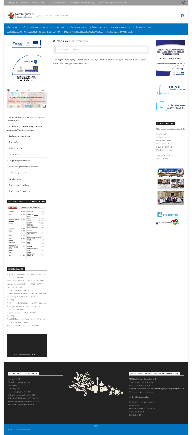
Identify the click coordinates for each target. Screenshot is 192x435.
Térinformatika (15, 179)
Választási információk (119, 32)
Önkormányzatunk (34, 27)
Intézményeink (75, 27)
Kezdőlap (10, 2)
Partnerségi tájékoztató (19, 172)
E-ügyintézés (14, 142)
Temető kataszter (15, 154)
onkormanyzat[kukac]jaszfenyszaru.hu (169, 388)
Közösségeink (97, 27)
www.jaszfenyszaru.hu (144, 391)
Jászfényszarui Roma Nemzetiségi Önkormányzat (34, 32)
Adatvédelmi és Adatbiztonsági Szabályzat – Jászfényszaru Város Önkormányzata (25, 128)
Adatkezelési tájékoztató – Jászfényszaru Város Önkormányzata (25, 119)
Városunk (12, 27)
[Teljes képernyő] (43, 354)
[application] (27, 345)
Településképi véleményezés (20, 160)
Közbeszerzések (22, 2)
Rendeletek (58, 27)
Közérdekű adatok (37, 2)
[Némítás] (39, 354)
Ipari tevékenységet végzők (108, 2)
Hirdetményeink (15, 148)
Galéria (124, 2)
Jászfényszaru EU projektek (19, 191)
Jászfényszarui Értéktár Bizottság (83, 32)
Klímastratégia (142, 27)
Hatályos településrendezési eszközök (23, 166)
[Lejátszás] (10, 354)
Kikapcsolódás (119, 27)
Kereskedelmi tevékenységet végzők (83, 2)
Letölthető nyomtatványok (19, 136)
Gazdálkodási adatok (58, 2)
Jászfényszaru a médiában (19, 185)
